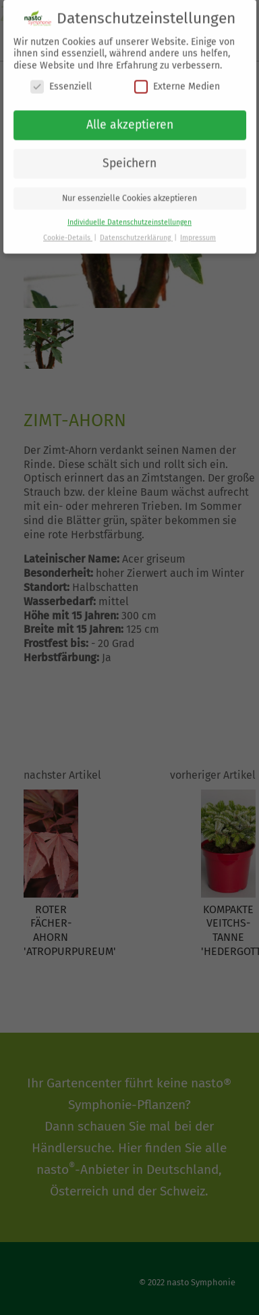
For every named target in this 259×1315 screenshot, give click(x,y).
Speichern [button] (129, 158)
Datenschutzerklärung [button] (136, 232)
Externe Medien (177, 80)
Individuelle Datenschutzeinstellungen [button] (129, 216)
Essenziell (61, 80)
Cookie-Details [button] (67, 232)
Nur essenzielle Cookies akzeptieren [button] (129, 192)
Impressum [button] (198, 232)
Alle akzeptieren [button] (129, 119)
